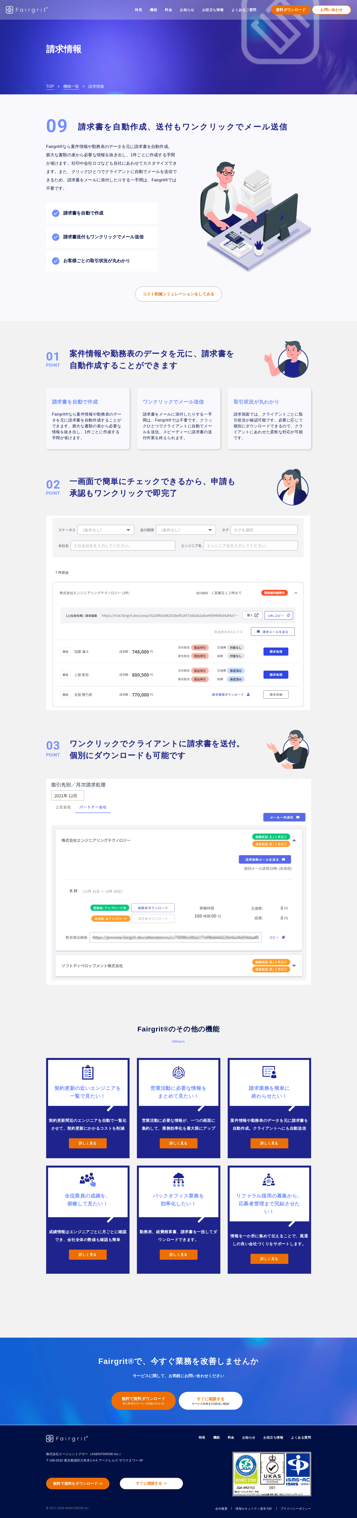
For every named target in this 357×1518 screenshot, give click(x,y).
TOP (50, 86)
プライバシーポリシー (293, 1509)
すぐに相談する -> (154, 1484)
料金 (168, 10)
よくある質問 (300, 1437)
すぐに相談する (212, 1401)
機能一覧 (71, 86)
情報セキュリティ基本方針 (245, 1509)
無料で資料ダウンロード (142, 1401)
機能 (211, 1437)
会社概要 (209, 1509)
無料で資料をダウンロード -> (80, 1484)
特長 (138, 10)
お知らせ (187, 10)
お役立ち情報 (271, 1437)
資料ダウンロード (291, 10)
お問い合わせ (331, 10)
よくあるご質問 (243, 10)
